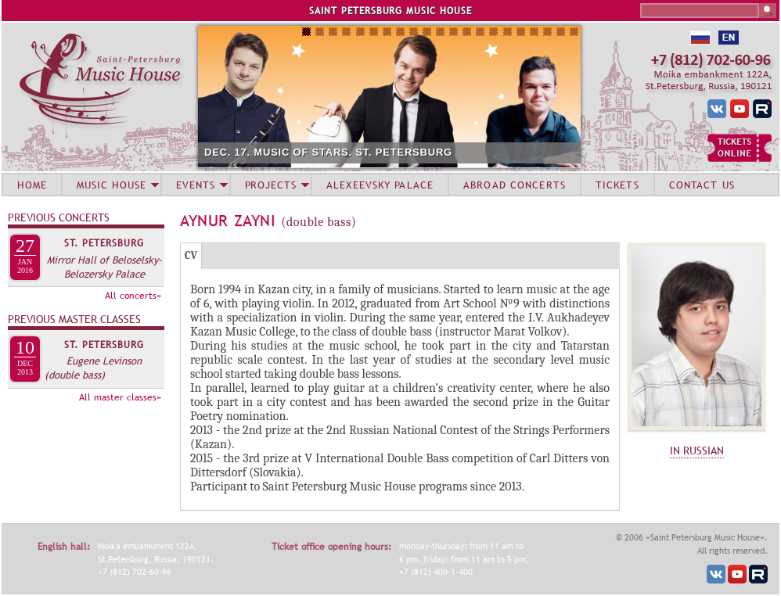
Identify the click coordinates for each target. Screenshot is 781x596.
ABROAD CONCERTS (514, 185)
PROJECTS (271, 185)
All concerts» (133, 296)
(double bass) (75, 375)
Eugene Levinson (104, 361)
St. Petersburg (104, 243)
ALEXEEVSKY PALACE (380, 185)
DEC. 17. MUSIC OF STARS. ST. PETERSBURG (328, 152)
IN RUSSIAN (697, 450)
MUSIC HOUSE (111, 185)
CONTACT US (702, 185)
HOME (32, 185)
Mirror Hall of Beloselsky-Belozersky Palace (104, 267)
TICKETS (617, 185)
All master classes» (120, 397)
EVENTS (195, 185)
